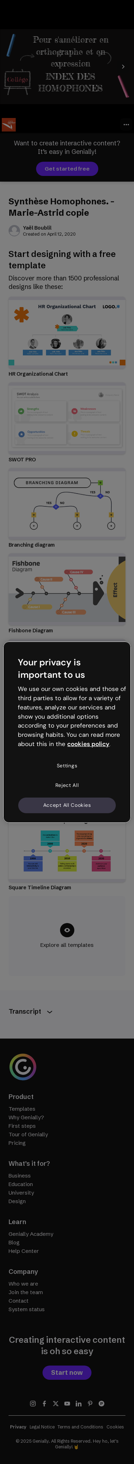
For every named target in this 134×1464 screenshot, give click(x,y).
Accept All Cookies (67, 805)
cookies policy (88, 744)
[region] (66, 731)
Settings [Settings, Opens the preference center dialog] (67, 765)
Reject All (67, 785)
